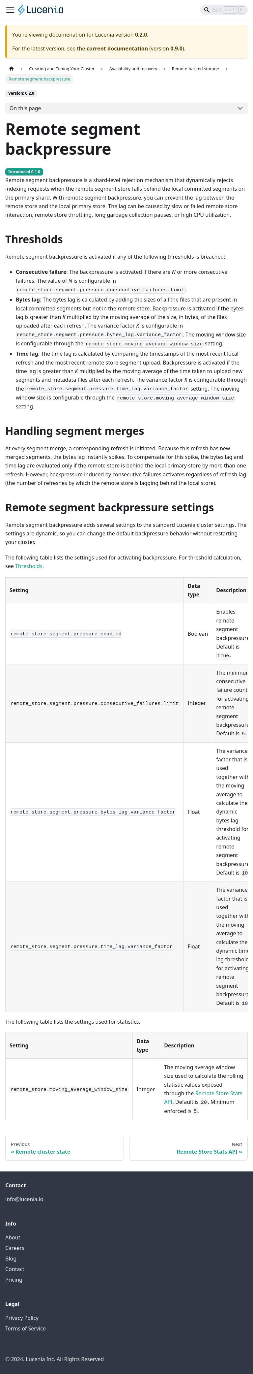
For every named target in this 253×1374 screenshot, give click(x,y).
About (12, 1237)
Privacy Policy (22, 1318)
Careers (14, 1248)
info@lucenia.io (24, 1199)
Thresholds (28, 566)
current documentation (117, 48)
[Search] (224, 10)
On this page (25, 108)
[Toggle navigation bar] (10, 10)
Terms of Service (25, 1328)
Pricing (13, 1279)
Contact (14, 1269)
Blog (10, 1258)
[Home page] (11, 69)
